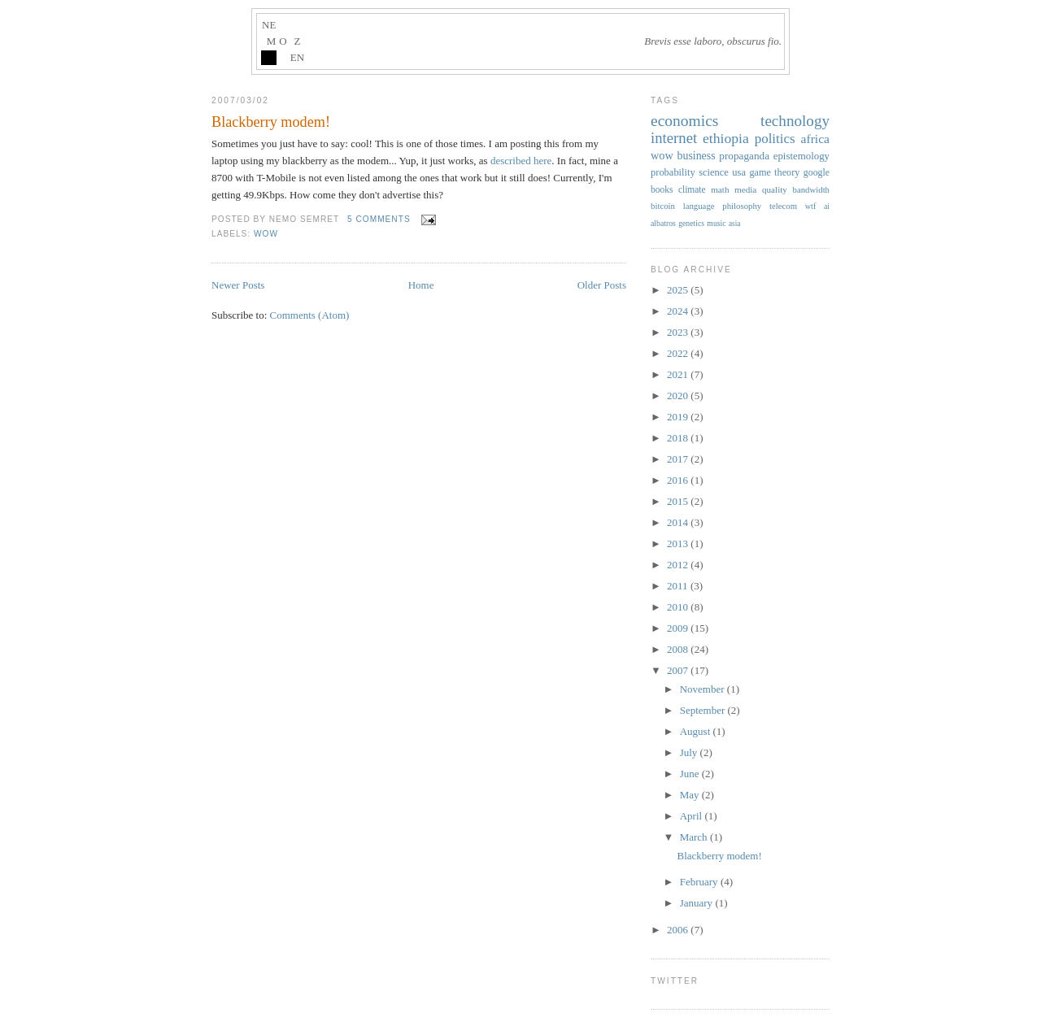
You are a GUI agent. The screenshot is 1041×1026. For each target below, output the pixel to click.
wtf (811, 206)
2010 (678, 607)
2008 (678, 649)
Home (421, 285)
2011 (678, 586)
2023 (678, 332)
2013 (678, 543)
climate (692, 189)
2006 (678, 930)
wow (266, 233)
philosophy (741, 206)
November (703, 689)
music (716, 223)
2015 (678, 501)
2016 (678, 480)
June (691, 773)
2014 (678, 522)
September (704, 710)
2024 (678, 311)
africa (815, 139)
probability (673, 172)
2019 (678, 417)
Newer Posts (237, 285)
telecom (783, 206)
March (695, 837)
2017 (678, 459)
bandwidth (811, 189)
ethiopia (726, 138)
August (696, 731)
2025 (678, 290)
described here (520, 160)
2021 (678, 374)
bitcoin (663, 206)
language (699, 206)
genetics (691, 223)
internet (674, 137)
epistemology (801, 156)
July (690, 752)
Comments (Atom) (310, 315)
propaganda (744, 156)
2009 (678, 628)
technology (795, 120)
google (817, 172)
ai (827, 206)
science (714, 172)
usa (739, 172)
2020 (678, 395)
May (691, 795)
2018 (678, 438)
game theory (774, 172)
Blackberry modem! (270, 122)
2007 (678, 670)
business (696, 156)
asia (735, 224)
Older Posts (601, 285)
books (662, 189)
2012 (678, 565)
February (700, 882)
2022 (678, 353)
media (745, 189)
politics (775, 138)
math (720, 189)
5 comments (379, 219)
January (698, 903)
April (692, 816)
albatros (663, 223)
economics (684, 120)
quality (774, 189)
